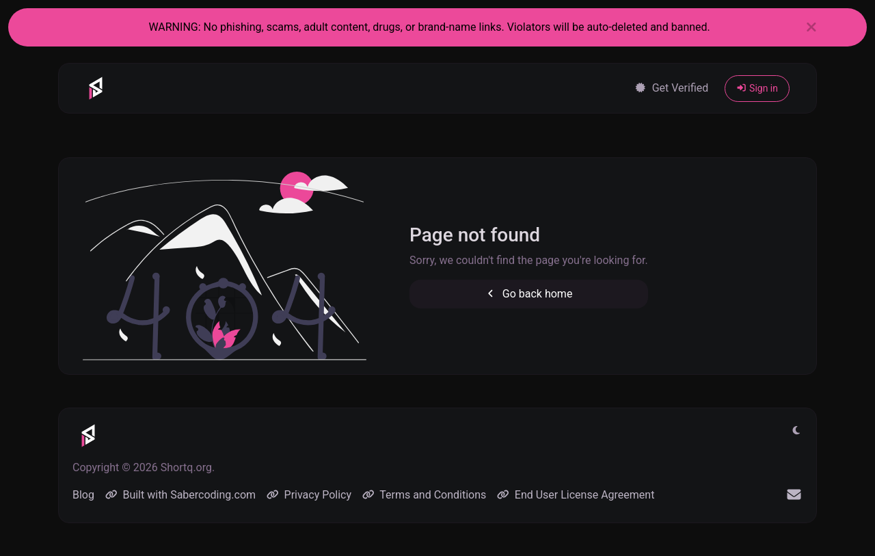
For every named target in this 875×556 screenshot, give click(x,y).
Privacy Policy (309, 494)
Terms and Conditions (424, 494)
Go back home (528, 293)
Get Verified (671, 87)
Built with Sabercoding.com (180, 494)
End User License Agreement (575, 494)
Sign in (757, 88)
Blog (83, 494)
